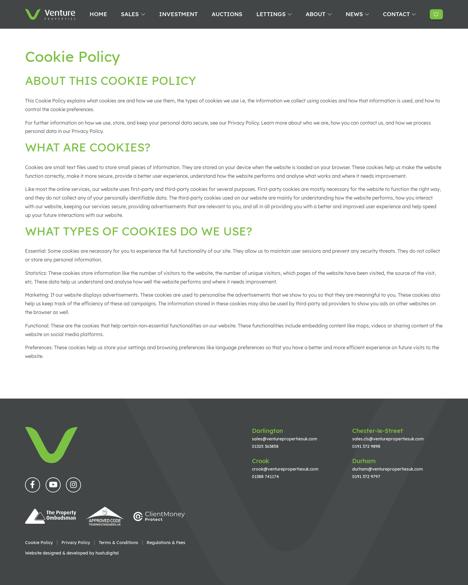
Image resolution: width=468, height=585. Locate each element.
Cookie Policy (39, 542)
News (354, 14)
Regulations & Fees (166, 542)
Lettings (271, 14)
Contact (396, 14)
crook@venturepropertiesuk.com (285, 468)
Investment (178, 14)
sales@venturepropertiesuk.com (284, 438)
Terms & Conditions (118, 542)
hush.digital (107, 552)
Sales (130, 14)
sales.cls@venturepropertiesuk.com (388, 438)
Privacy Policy (75, 542)
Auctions (227, 14)
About (315, 14)
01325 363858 (265, 446)
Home (98, 14)
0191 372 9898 (366, 446)
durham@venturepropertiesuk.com (387, 468)
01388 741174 (265, 476)
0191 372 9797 (366, 476)
